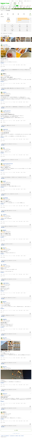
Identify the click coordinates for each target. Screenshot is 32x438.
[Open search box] (2, 33)
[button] (3, 39)
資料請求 (22, 435)
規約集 (19, 435)
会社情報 (2, 435)
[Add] (30, 11)
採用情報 (16, 435)
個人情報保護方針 (6, 435)
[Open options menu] (10, 33)
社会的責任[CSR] (12, 435)
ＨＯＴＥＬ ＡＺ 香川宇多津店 (5, 10)
